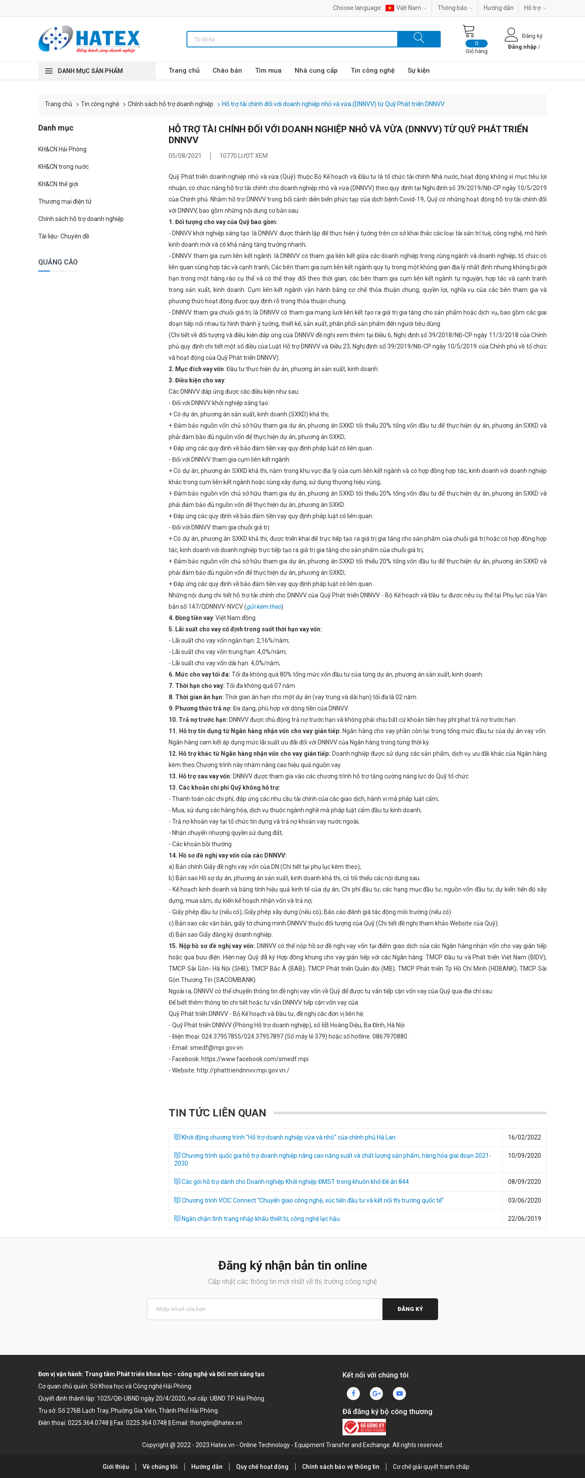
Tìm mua (268, 70)
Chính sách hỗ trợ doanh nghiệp (170, 104)
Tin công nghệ (373, 70)
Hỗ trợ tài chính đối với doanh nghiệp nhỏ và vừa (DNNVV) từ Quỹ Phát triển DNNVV (333, 104)
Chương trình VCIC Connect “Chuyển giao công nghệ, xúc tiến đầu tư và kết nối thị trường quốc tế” (309, 1200)
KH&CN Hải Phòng (62, 149)
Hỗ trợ (535, 7)
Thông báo (455, 7)
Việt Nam (406, 7)
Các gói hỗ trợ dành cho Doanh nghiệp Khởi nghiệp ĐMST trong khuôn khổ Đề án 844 (291, 1181)
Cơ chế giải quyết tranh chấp (431, 1466)
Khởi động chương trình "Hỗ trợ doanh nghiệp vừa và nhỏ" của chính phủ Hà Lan (285, 1137)
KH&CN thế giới (58, 184)
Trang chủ (184, 70)
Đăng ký (410, 1309)
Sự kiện (419, 70)
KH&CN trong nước (63, 166)
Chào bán (227, 70)
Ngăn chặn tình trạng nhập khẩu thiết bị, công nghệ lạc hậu (257, 1218)
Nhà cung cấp (316, 70)
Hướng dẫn (499, 7)
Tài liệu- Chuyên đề (63, 236)
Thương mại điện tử (65, 201)
